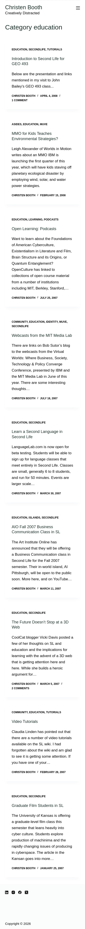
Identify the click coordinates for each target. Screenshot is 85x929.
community (20, 321)
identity (52, 321)
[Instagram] (13, 892)
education (19, 49)
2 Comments (20, 688)
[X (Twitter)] (26, 892)
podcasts (51, 219)
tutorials (54, 49)
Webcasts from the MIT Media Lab (42, 335)
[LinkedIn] (6, 892)
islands (34, 517)
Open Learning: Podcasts (34, 229)
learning (35, 219)
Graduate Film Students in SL (37, 805)
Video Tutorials (25, 721)
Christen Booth (23, 7)
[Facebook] (20, 892)
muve (44, 124)
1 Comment (19, 100)
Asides (17, 124)
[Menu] (78, 8)
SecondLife (37, 49)
